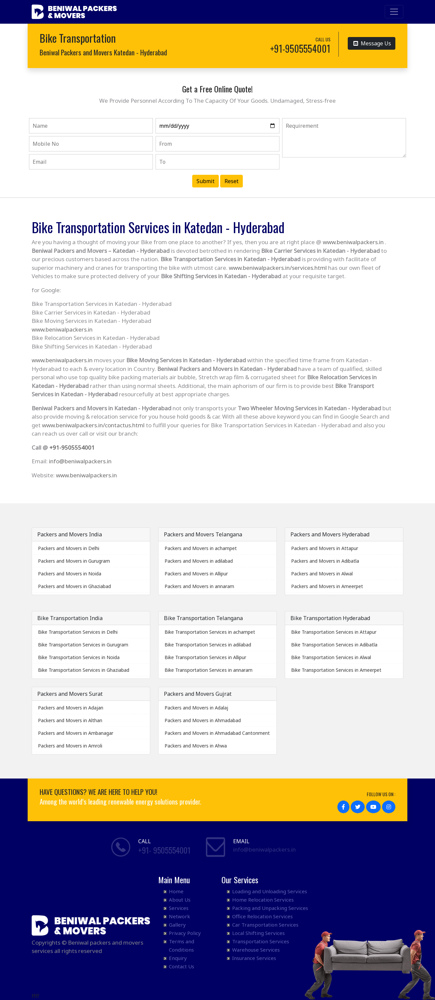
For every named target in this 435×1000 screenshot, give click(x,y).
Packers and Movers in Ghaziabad (74, 586)
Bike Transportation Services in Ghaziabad (83, 670)
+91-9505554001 (72, 447)
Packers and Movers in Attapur (324, 548)
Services (179, 908)
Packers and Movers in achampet (201, 548)
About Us (180, 899)
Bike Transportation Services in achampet (210, 632)
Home (176, 891)
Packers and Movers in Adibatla (325, 561)
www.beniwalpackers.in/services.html (278, 268)
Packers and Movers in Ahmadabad (203, 720)
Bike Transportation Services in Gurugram (83, 644)
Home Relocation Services (263, 899)
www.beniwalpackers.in (353, 242)
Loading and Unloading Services (269, 891)
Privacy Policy (185, 933)
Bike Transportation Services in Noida (79, 657)
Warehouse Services (256, 949)
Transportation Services (260, 941)
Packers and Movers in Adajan (70, 707)
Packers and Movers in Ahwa (196, 745)
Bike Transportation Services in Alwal (331, 657)
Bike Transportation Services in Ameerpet (336, 670)
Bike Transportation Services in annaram (208, 670)
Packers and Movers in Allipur (196, 573)
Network (179, 916)
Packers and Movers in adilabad (199, 561)
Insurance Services (254, 958)
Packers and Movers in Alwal (322, 573)
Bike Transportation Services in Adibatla (334, 644)
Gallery (177, 924)
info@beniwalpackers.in (80, 461)
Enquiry (178, 958)
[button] (343, 807)
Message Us (372, 42)
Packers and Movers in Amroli (70, 745)
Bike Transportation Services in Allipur (205, 657)
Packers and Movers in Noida (69, 573)
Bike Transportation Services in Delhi (78, 632)
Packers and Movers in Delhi (68, 548)
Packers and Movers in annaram (199, 586)
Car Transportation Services (265, 924)
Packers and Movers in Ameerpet (327, 586)
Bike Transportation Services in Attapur (333, 632)
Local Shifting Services (258, 933)
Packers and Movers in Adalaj (196, 707)
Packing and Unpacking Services (270, 908)
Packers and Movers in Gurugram (74, 561)
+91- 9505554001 (164, 850)
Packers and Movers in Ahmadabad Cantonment (217, 733)
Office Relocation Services (262, 916)
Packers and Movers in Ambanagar (75, 733)
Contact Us (181, 966)
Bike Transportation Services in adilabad (208, 644)
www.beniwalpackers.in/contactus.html (93, 425)
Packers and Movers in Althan (70, 720)
